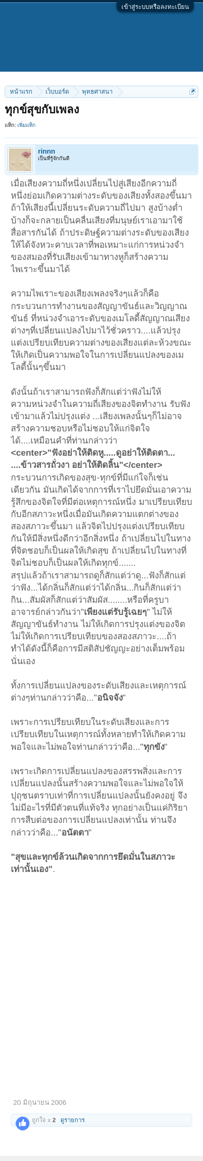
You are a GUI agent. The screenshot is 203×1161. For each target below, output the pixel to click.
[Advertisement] (101, 981)
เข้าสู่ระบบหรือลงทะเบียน (155, 6)
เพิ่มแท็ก (26, 125)
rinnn (46, 151)
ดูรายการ (72, 1120)
